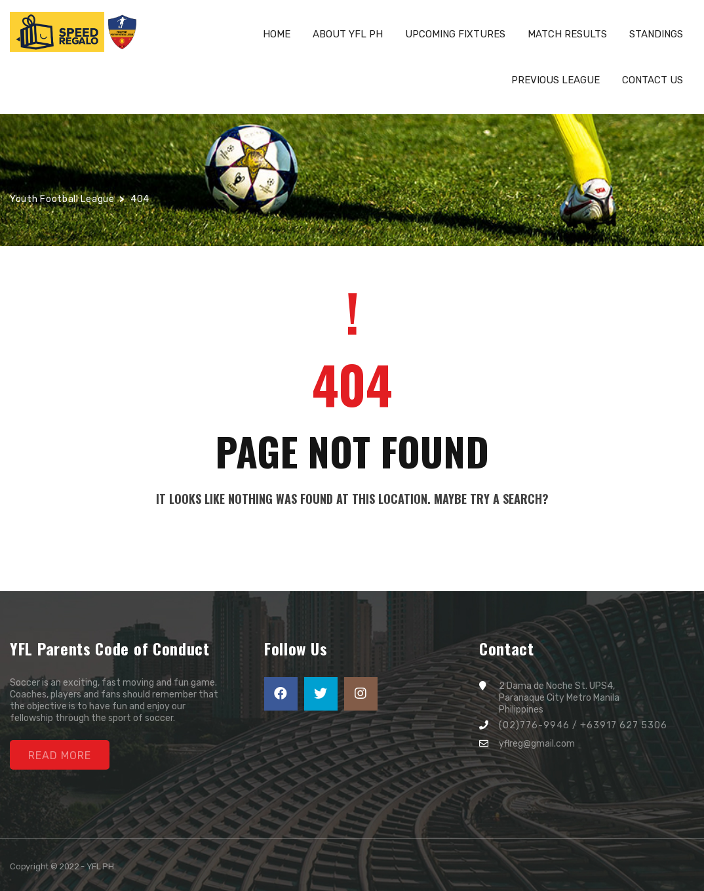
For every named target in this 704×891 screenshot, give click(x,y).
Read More (59, 755)
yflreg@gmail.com (537, 743)
